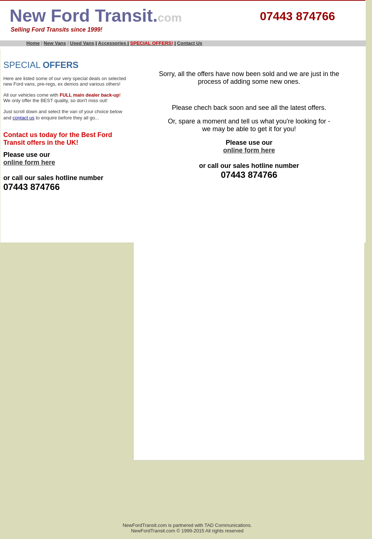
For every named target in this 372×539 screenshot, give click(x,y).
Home (33, 43)
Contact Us (190, 43)
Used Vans (82, 43)
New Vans (55, 43)
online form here (29, 162)
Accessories (113, 43)
